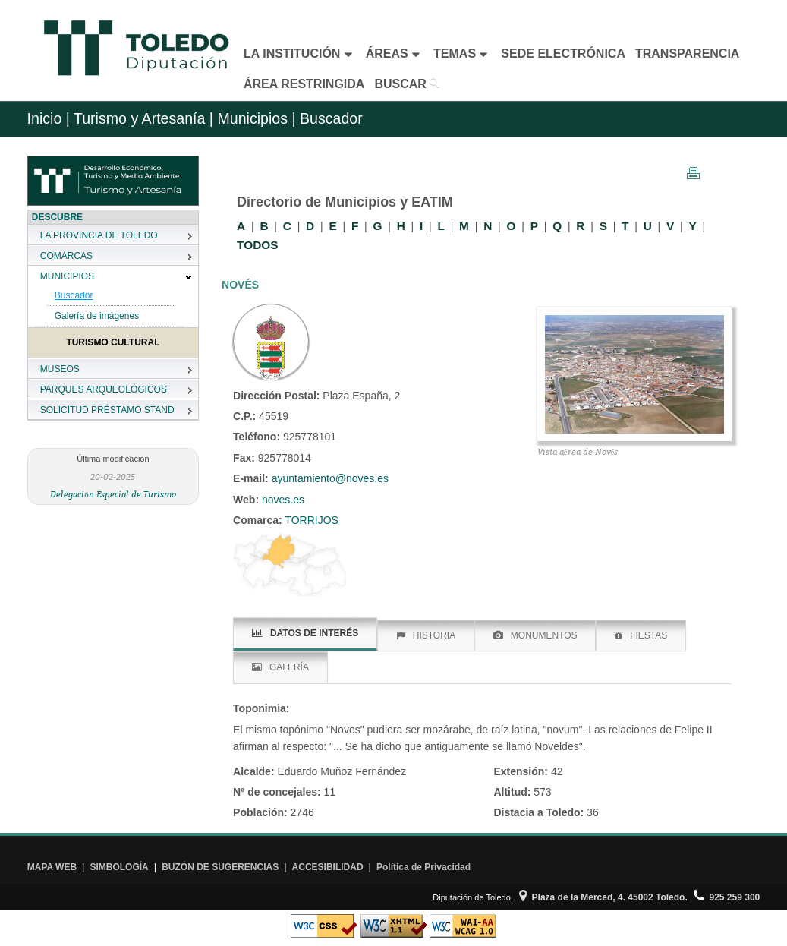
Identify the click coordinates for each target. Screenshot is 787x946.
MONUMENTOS (535, 635)
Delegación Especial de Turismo (113, 494)
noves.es (281, 499)
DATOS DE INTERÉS (305, 633)
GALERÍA (280, 667)
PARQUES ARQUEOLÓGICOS (103, 389)
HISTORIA (425, 635)
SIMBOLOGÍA (119, 867)
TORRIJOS (310, 520)
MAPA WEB (52, 867)
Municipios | (254, 118)
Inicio (44, 118)
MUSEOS (60, 369)
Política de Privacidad (423, 867)
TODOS (257, 244)
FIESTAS (641, 635)
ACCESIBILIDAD (328, 867)
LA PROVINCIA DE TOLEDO (99, 235)
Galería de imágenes (97, 316)
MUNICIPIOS (67, 276)
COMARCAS (66, 256)
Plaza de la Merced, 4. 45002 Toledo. (603, 897)
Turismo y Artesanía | (143, 118)
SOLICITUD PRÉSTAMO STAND (107, 410)
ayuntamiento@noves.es (330, 478)
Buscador (74, 295)
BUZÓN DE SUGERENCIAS (220, 867)
